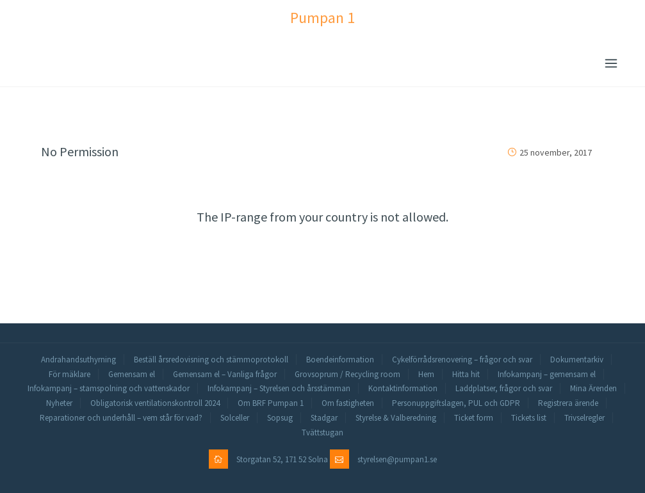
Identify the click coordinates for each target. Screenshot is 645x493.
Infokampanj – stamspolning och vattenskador (109, 388)
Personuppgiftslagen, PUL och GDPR (456, 403)
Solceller (234, 417)
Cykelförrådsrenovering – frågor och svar (462, 359)
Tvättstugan (322, 432)
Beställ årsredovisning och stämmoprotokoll (211, 359)
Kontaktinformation (402, 388)
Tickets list (528, 417)
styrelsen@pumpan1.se (397, 459)
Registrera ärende (568, 403)
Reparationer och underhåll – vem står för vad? (121, 417)
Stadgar (324, 417)
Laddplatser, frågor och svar (503, 388)
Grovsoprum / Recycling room (347, 374)
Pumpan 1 (322, 18)
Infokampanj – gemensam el (547, 374)
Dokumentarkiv (576, 359)
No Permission (79, 151)
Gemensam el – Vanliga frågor (225, 374)
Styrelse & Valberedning (395, 417)
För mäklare (69, 374)
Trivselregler (584, 417)
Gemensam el (131, 374)
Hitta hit (466, 374)
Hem (426, 374)
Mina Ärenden (593, 388)
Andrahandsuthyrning (78, 359)
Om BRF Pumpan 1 (271, 403)
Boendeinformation (340, 359)
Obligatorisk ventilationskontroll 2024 (155, 403)
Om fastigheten (348, 403)
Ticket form (473, 417)
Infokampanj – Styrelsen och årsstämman (279, 388)
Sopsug (280, 417)
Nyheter (59, 403)
